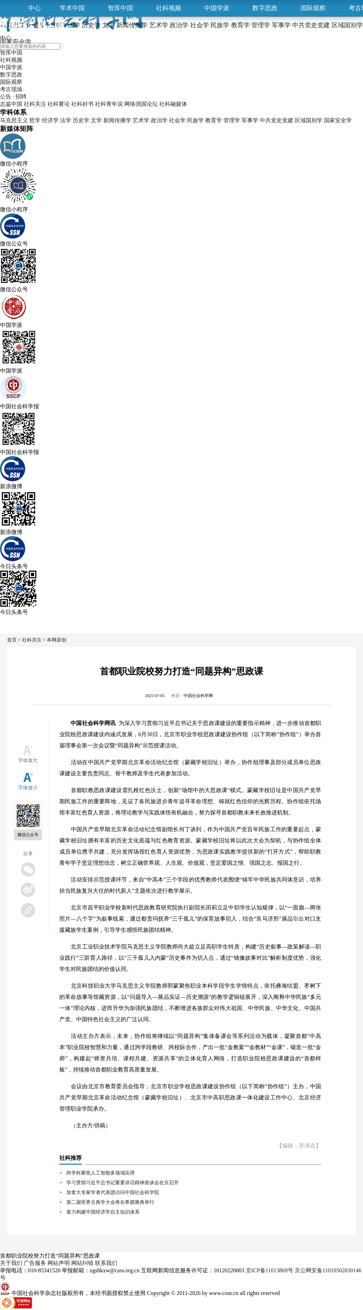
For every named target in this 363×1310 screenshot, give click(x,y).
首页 (12, 640)
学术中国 (72, 8)
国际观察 (313, 8)
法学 (65, 120)
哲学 (34, 120)
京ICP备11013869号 (269, 1270)
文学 (96, 120)
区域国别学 (309, 120)
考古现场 (11, 89)
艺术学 (141, 120)
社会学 (177, 120)
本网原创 (56, 640)
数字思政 (264, 8)
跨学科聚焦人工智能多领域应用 (100, 1173)
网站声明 (58, 1263)
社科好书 (82, 104)
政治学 (159, 120)
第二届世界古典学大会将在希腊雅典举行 (110, 1202)
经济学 (50, 120)
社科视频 (168, 8)
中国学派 (216, 8)
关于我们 (11, 1263)
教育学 (213, 120)
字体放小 (28, 787)
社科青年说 (109, 104)
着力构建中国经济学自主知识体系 (103, 1212)
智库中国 (120, 8)
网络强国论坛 (141, 104)
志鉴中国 (11, 104)
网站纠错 (82, 1263)
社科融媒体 (173, 104)
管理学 (231, 120)
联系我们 (106, 1263)
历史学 (81, 120)
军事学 (250, 120)
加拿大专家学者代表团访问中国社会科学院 (112, 1192)
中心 (34, 8)
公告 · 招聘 (13, 97)
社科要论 (58, 104)
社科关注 (35, 104)
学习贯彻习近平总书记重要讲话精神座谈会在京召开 (122, 1182)
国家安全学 (338, 120)
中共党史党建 (276, 120)
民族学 (195, 120)
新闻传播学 (117, 120)
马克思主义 (14, 120)
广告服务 (35, 1263)
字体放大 (28, 760)
